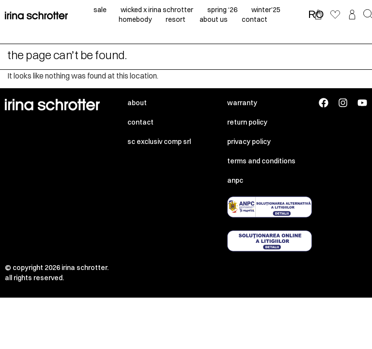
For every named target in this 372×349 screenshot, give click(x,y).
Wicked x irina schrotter (157, 9)
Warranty (242, 102)
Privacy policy (249, 141)
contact (254, 19)
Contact (140, 122)
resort (176, 19)
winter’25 (265, 9)
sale (100, 9)
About (137, 102)
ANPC (235, 180)
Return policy (247, 122)
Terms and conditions (261, 161)
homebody (135, 19)
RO (316, 14)
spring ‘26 (222, 9)
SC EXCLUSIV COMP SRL (159, 141)
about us (214, 19)
